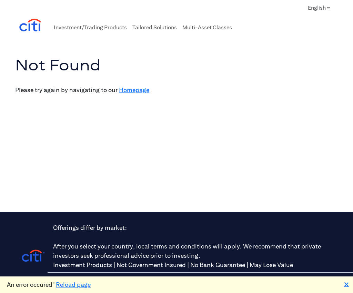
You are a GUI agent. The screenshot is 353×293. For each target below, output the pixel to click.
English (319, 8)
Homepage (134, 90)
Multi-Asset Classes (207, 27)
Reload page (73, 284)
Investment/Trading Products (90, 27)
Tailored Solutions (154, 27)
